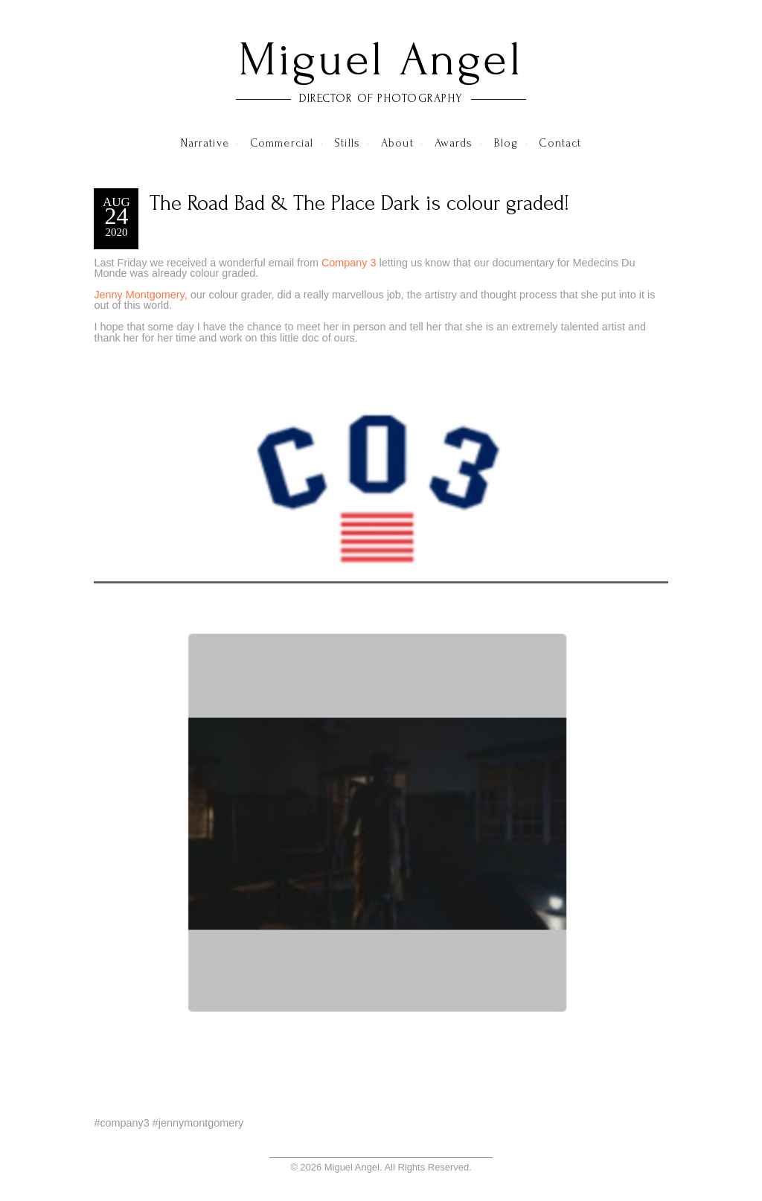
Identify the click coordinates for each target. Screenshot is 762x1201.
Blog (506, 143)
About (397, 143)
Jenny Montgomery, (140, 295)
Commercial (281, 143)
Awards (454, 143)
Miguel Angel (380, 59)
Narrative (205, 143)
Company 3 (349, 263)
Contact (560, 143)
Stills (347, 143)
